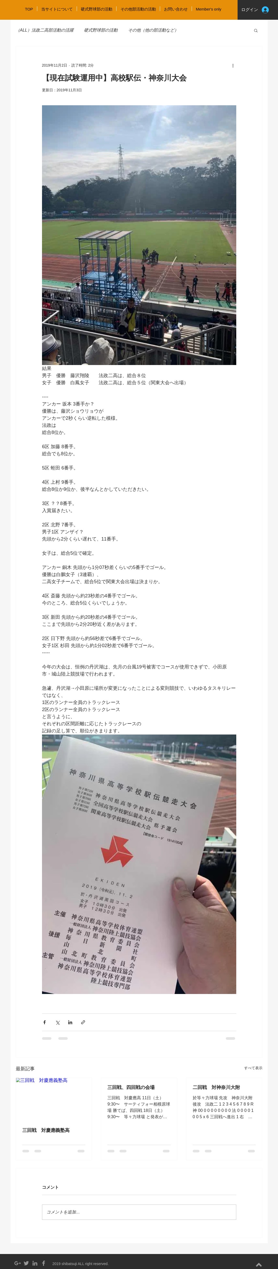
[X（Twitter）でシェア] (57, 1022)
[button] (255, 30)
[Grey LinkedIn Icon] (35, 1263)
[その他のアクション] (233, 65)
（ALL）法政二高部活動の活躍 (45, 30)
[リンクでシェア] (83, 1022)
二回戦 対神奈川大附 (216, 1087)
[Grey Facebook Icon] (43, 1263)
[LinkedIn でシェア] (70, 1022)
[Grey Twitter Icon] (26, 1263)
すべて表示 (253, 1068)
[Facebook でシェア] (44, 1022)
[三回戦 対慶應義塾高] (54, 1099)
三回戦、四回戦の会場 (131, 1087)
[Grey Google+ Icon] (17, 1263)
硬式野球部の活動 (101, 30)
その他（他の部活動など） (153, 30)
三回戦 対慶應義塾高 (46, 1130)
